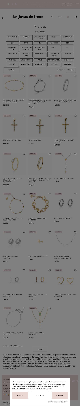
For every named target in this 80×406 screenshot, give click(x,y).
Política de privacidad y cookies (58, 402)
